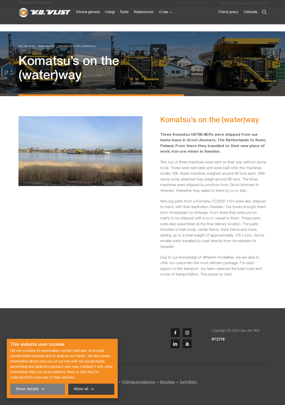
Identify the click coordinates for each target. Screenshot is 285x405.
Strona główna (88, 19)
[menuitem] (44, 46)
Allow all (81, 389)
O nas (163, 19)
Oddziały (251, 19)
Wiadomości (144, 19)
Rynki (124, 19)
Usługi (110, 19)
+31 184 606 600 (190, 4)
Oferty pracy (228, 19)
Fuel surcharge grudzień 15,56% (243, 4)
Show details (27, 389)
